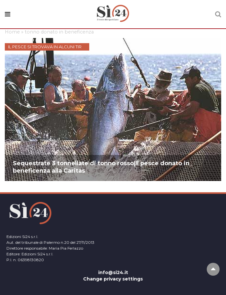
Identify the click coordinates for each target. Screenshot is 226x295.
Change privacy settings (113, 279)
